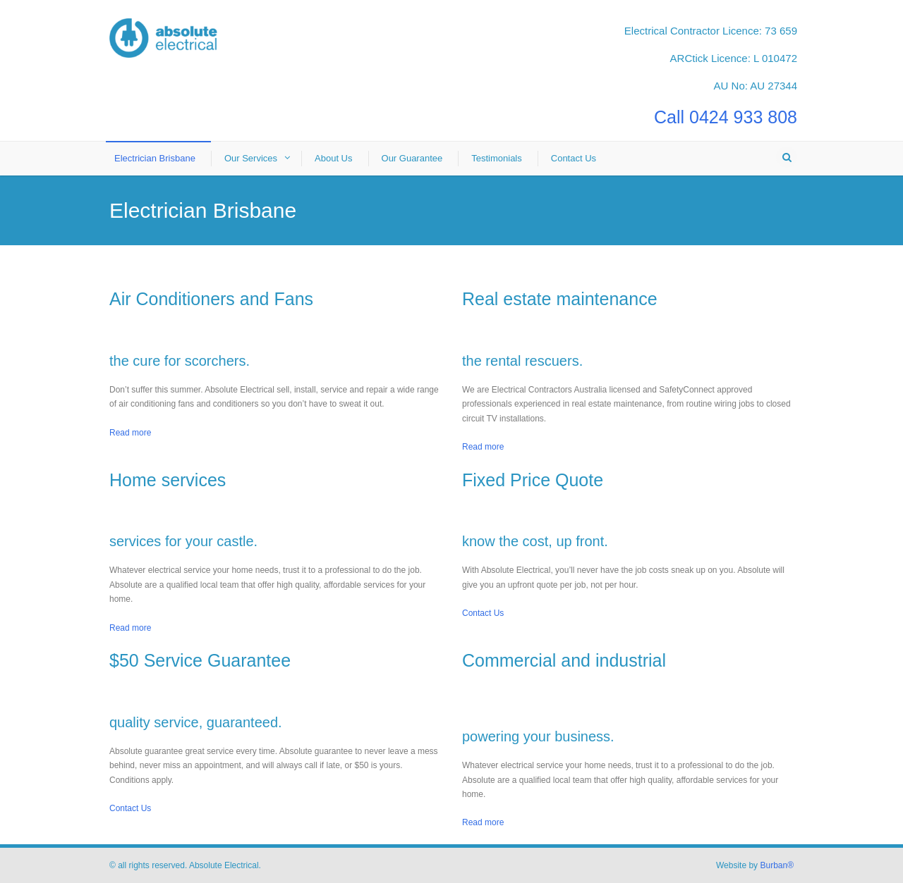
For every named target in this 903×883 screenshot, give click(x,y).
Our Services (250, 158)
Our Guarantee (412, 158)
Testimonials (496, 158)
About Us (333, 158)
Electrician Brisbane (154, 158)
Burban (777, 865)
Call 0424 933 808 (725, 117)
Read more (130, 433)
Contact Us (573, 158)
